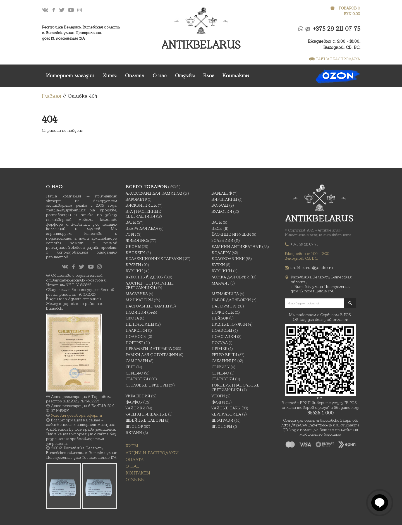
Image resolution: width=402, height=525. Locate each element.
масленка (137, 294)
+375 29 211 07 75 (336, 28)
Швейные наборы (145, 420)
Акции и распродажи (152, 452)
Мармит (220, 283)
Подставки (224, 336)
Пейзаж (220, 318)
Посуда (220, 342)
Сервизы (221, 367)
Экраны (134, 432)
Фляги (218, 402)
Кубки (218, 264)
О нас (160, 75)
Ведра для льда (142, 228)
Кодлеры (221, 252)
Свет (130, 367)
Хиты (110, 75)
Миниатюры (139, 300)
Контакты (235, 75)
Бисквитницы (141, 205)
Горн (131, 234)
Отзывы (185, 75)
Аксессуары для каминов (154, 193)
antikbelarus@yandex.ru (312, 267)
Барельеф (222, 193)
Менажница (225, 294)
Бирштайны (224, 199)
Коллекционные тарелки (154, 258)
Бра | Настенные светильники (143, 213)
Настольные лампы (147, 306)
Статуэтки (137, 379)
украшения (138, 396)
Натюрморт (224, 306)
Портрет (134, 342)
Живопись (137, 240)
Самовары (137, 361)
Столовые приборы (147, 385)
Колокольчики (228, 258)
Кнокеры (135, 252)
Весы (217, 228)
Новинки (136, 312)
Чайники (135, 408)
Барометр (136, 199)
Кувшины (222, 271)
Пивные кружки (229, 324)
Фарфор (134, 402)
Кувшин (134, 271)
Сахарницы (224, 361)
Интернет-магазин (70, 75)
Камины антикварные (236, 246)
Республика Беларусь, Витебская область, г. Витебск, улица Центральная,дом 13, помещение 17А (81, 32)
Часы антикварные (146, 414)
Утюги (218, 396)
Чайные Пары (226, 408)
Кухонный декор (144, 277)
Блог (208, 75)
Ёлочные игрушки (231, 234)
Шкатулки (222, 420)
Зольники (222, 240)
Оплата (134, 75)
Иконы (133, 246)
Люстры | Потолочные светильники (150, 285)
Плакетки (136, 330)
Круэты (133, 264)
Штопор (134, 426)
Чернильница (226, 414)
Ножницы (223, 312)
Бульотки (222, 211)
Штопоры (222, 426)
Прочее (219, 348)
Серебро (134, 373)
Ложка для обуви (231, 277)
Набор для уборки (231, 300)
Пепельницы (140, 324)
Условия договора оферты (76, 415)
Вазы (131, 222)
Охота (132, 318)
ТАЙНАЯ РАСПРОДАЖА (334, 59)
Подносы (136, 336)
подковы (222, 330)
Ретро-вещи (224, 354)
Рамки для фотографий (152, 354)
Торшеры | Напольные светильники (235, 387)
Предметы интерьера (149, 348)
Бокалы (220, 205)
